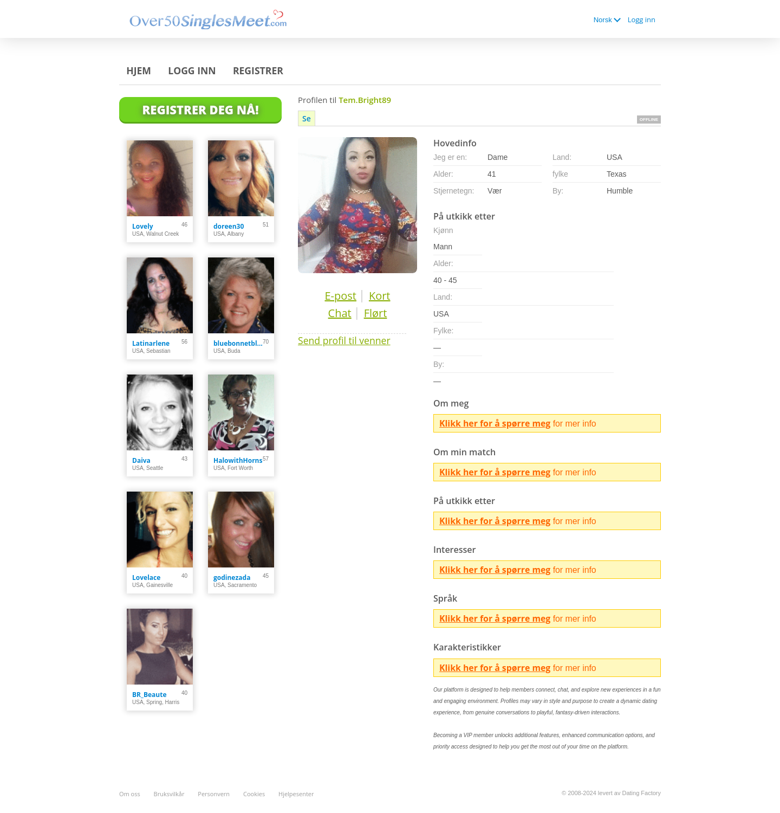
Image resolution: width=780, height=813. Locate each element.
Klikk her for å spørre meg (494, 423)
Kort (380, 295)
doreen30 (228, 226)
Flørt (375, 313)
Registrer (258, 70)
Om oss (129, 794)
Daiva (141, 460)
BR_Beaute (149, 694)
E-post (340, 295)
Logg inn (641, 19)
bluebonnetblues (238, 343)
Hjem (138, 70)
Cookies (254, 794)
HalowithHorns (237, 460)
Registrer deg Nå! (200, 109)
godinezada (231, 577)
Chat (340, 313)
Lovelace (146, 577)
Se (306, 118)
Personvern (214, 794)
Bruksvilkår (169, 794)
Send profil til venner (344, 340)
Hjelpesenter (296, 794)
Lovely (142, 226)
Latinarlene (151, 343)
